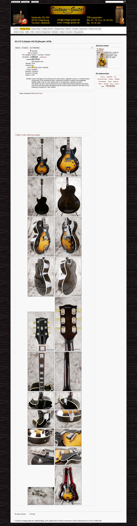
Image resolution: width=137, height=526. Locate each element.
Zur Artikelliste (34, 48)
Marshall (106, 84)
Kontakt (75, 29)
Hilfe (32, 32)
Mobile (35, 2)
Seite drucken (20, 514)
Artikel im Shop (18, 32)
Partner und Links (95, 29)
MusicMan (109, 77)
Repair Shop (36, 29)
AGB (74, 521)
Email (32, 514)
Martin (109, 81)
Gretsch (111, 79)
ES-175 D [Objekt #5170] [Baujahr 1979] (33, 41)
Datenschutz (82, 521)
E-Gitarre (25, 48)
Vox (115, 77)
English (25, 2)
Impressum (83, 29)
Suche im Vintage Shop (43, 32)
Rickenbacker (102, 81)
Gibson (17, 48)
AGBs (27, 32)
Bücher (68, 29)
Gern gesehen (78, 32)
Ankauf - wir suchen (66, 32)
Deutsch (15, 2)
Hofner (100, 84)
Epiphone (116, 81)
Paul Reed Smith (102, 79)
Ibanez (117, 84)
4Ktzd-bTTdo (37, 93)
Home (16, 29)
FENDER (110, 86)
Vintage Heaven (47, 29)
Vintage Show (59, 29)
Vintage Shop (25, 29)
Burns (111, 84)
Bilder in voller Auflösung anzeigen (27, 135)
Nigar (102, 86)
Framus (103, 77)
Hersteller (55, 32)
